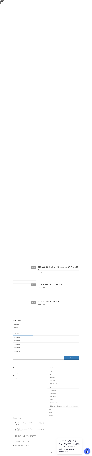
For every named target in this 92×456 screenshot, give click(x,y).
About (50, 414)
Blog (50, 411)
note (16, 380)
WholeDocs (53, 395)
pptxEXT (52, 389)
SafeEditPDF (53, 398)
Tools (50, 376)
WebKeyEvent (53, 405)
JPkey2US (52, 383)
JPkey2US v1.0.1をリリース (22, 443)
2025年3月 (17, 350)
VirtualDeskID (53, 386)
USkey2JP (52, 380)
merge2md (53, 392)
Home (50, 373)
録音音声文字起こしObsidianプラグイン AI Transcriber (64, 408)
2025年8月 (17, 339)
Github (16, 375)
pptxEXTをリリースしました (22, 448)
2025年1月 (17, 353)
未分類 (16, 330)
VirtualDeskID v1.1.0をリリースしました (49, 286)
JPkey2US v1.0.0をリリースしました (48, 304)
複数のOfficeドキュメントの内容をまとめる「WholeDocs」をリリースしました (26, 438)
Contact (51, 417)
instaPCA (52, 402)
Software (16, 326)
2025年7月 (17, 343)
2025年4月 (17, 346)
